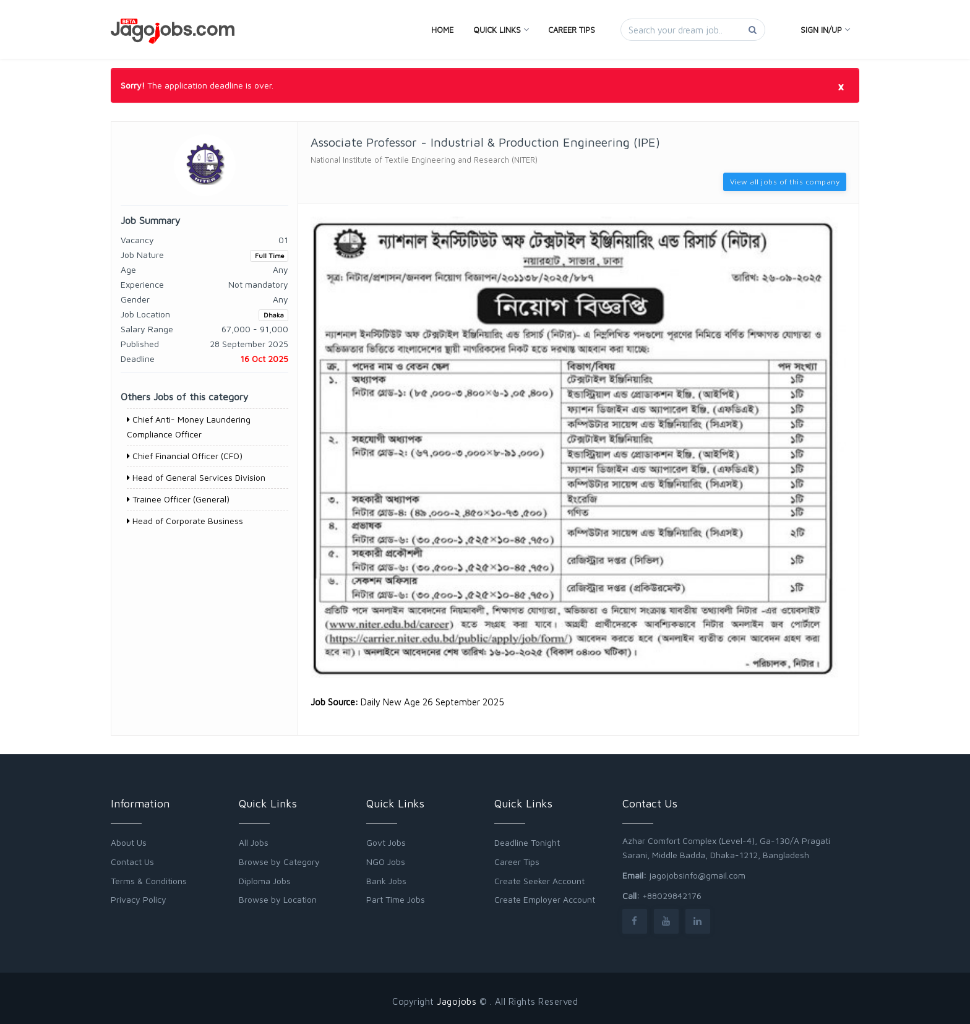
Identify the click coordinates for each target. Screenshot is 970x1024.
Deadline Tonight (527, 842)
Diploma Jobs (265, 881)
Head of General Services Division (196, 477)
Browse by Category (279, 861)
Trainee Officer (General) (178, 499)
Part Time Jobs (395, 899)
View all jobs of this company (785, 181)
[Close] (840, 86)
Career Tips (571, 30)
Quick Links (500, 30)
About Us (129, 842)
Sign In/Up (824, 30)
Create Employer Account (544, 899)
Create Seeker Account (539, 881)
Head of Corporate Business (185, 520)
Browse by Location (278, 899)
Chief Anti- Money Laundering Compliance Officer (189, 426)
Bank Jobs (386, 881)
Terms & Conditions (149, 881)
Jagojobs (456, 1001)
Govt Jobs (386, 842)
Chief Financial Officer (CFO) (184, 455)
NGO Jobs (385, 861)
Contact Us (132, 861)
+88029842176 (672, 895)
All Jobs (253, 842)
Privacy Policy (138, 899)
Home (442, 30)
